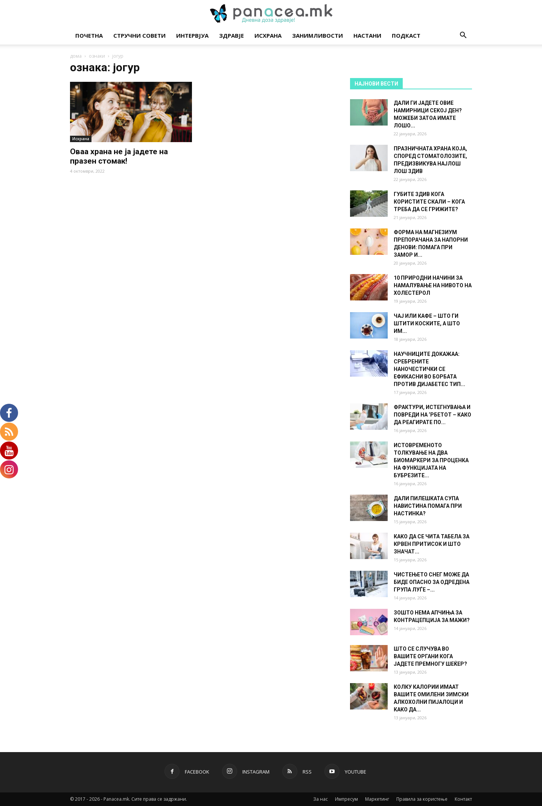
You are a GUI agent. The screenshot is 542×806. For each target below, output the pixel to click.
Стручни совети (139, 35)
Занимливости (317, 35)
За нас (320, 799)
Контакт (463, 799)
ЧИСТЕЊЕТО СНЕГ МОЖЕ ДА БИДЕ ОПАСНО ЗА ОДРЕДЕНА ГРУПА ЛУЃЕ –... (431, 582)
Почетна (89, 35)
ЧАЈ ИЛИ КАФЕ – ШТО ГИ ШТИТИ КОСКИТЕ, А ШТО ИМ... (427, 323)
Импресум (346, 799)
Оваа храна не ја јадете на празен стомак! (119, 156)
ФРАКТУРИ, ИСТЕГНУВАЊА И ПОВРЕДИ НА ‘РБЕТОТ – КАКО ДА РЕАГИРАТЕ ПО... (432, 414)
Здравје (231, 35)
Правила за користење (422, 799)
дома (76, 56)
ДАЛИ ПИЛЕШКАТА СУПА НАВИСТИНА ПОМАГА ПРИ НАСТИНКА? (428, 505)
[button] (463, 36)
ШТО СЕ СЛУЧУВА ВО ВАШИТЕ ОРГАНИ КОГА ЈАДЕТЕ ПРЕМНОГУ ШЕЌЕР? (430, 656)
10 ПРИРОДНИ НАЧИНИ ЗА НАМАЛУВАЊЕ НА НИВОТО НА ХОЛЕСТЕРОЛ (433, 285)
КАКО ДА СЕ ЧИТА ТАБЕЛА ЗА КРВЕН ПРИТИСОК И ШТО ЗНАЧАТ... (431, 544)
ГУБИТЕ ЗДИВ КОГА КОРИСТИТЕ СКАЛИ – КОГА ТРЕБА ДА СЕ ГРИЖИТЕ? (429, 201)
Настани (367, 35)
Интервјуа (192, 35)
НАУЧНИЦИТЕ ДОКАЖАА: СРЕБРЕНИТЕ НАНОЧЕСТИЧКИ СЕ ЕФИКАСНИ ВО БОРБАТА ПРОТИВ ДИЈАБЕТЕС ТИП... (429, 369)
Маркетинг (377, 799)
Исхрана (268, 35)
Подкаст (406, 35)
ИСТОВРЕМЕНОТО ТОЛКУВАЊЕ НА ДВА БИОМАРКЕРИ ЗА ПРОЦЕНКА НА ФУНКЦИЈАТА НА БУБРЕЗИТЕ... (431, 460)
